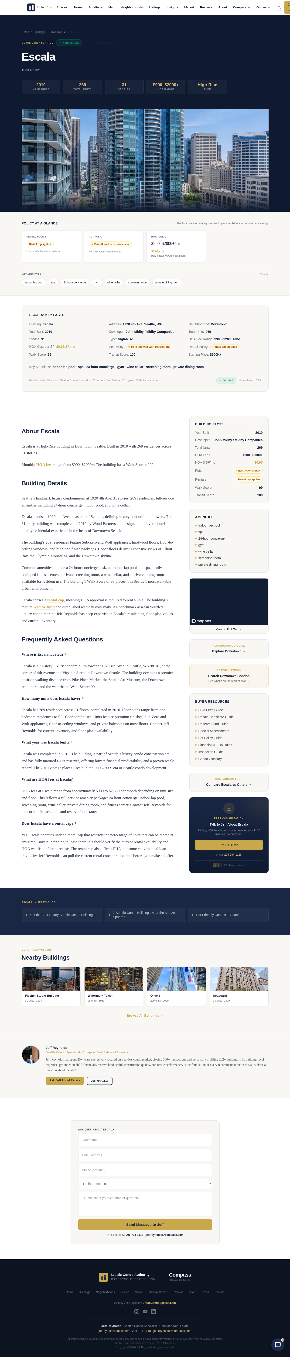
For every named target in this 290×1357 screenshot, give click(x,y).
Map (111, 7)
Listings (154, 7)
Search (124, 1292)
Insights (172, 7)
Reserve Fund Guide (212, 724)
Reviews (206, 7)
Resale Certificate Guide (214, 717)
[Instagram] (136, 1311)
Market (189, 7)
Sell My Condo (158, 1292)
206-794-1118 (233, 854)
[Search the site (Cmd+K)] (279, 7)
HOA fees (44, 464)
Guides (263, 7)
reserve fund (44, 607)
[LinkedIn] (153, 1311)
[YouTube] (145, 1311)
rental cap (55, 600)
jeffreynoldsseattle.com (114, 1331)
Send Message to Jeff (145, 1224)
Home (78, 7)
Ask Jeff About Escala (65, 1080)
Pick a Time (228, 845)
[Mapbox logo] (201, 621)
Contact (219, 1292)
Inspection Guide (209, 752)
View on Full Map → (229, 629)
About (222, 7)
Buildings (95, 7)
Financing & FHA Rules (213, 745)
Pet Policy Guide (209, 738)
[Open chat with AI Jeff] (277, 1344)
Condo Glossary (208, 759)
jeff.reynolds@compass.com (165, 1234)
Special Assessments (212, 731)
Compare (241, 7)
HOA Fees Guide (209, 710)
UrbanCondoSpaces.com (159, 1303)
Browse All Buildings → (145, 1015)
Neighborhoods (131, 7)
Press (205, 1292)
